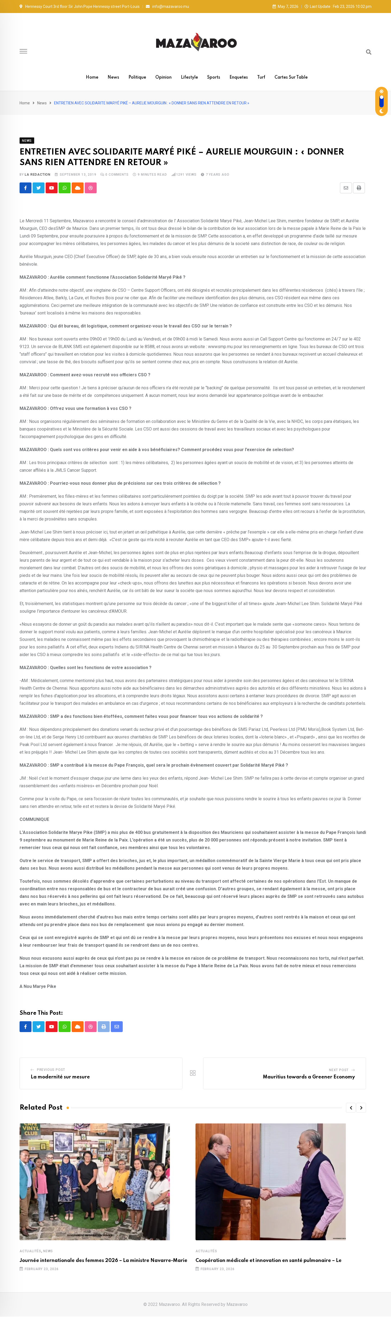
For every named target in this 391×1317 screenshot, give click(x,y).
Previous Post (51, 1070)
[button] (351, 1108)
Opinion (163, 77)
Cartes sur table (291, 77)
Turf (261, 77)
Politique (137, 77)
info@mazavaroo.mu (170, 6)
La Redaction (38, 174)
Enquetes (238, 77)
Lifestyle (189, 77)
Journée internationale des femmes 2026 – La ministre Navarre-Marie (103, 1261)
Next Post (339, 1070)
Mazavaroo (237, 1305)
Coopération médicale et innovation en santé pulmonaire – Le (268, 1261)
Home (92, 77)
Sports (213, 77)
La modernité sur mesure (60, 1077)
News (113, 77)
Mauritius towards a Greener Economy (309, 1077)
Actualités (30, 1252)
